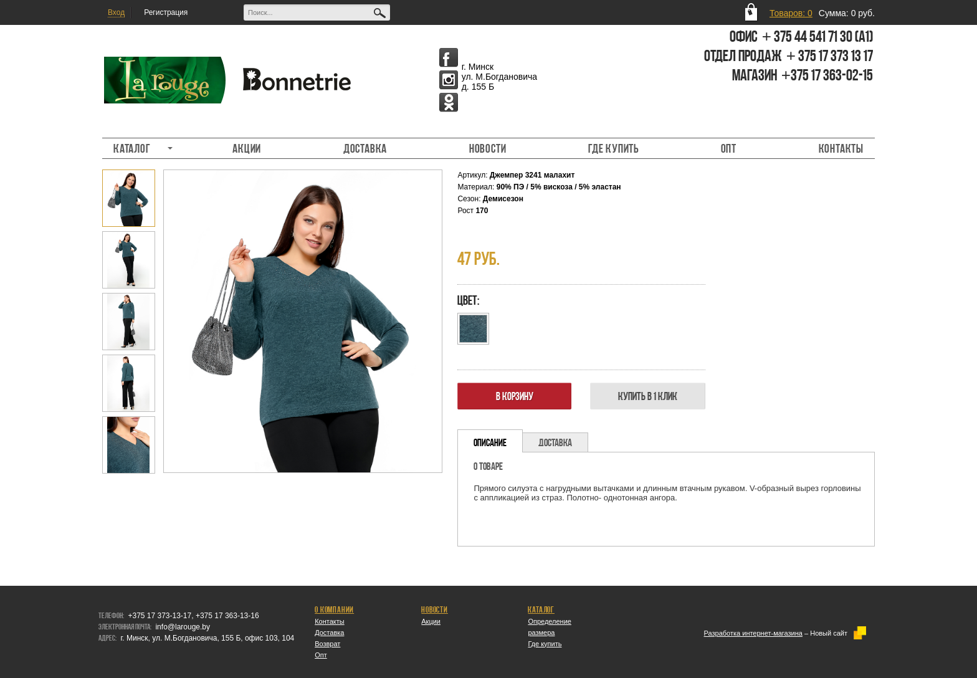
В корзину (514, 396)
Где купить (613, 148)
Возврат (327, 643)
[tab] (490, 440)
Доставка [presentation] (555, 442)
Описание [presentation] (490, 442)
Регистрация (166, 12)
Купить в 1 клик (647, 396)
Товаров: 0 (791, 13)
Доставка (365, 148)
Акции (246, 148)
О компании (334, 609)
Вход (116, 12)
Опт (728, 148)
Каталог (137, 148)
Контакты (841, 148)
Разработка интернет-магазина (753, 633)
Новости (488, 148)
